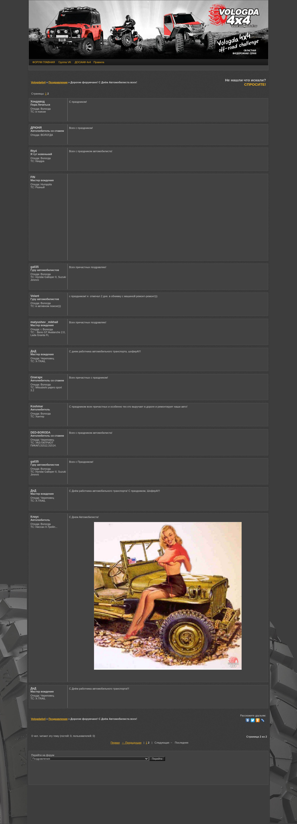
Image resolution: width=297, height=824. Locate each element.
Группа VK (65, 62)
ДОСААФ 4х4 (83, 62)
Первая (115, 742)
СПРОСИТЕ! (255, 84)
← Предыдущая (131, 742)
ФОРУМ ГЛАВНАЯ (43, 62)
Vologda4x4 (38, 82)
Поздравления (57, 82)
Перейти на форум (98, 757)
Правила (99, 62)
